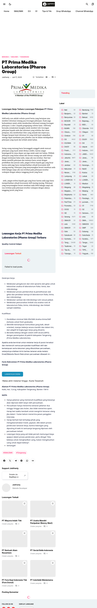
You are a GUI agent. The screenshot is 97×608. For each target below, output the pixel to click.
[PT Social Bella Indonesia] (43, 538)
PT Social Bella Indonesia (41, 550)
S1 (36, 11)
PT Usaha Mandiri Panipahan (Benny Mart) (41, 521)
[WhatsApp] (27, 460)
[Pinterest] (21, 460)
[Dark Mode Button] (10, 4)
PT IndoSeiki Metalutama (41, 580)
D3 (29, 11)
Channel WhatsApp (84, 11)
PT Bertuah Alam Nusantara (9, 551)
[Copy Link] (32, 460)
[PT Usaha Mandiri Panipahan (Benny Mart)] (43, 509)
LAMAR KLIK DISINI (12, 374)
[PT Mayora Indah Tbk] (14, 509)
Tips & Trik (47, 11)
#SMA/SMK (7, 453)
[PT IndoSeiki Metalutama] (43, 568)
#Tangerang (21, 453)
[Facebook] (4, 460)
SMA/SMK (18, 11)
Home (6, 11)
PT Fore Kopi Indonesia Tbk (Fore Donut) (14, 581)
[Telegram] (15, 460)
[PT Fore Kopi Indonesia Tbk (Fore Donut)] (14, 568)
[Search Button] (87, 4)
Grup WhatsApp (63, 11)
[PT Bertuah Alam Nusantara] (14, 538)
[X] (10, 460)
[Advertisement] (48, 34)
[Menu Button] (4, 4)
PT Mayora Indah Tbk (12, 520)
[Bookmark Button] (92, 4)
